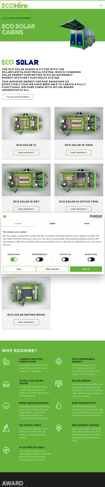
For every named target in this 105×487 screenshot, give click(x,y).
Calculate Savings (17, 97)
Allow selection (52, 269)
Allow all (86, 269)
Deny (19, 269)
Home (5, 18)
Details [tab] (52, 223)
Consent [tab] (18, 223)
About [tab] (86, 223)
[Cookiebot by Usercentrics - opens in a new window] (91, 216)
